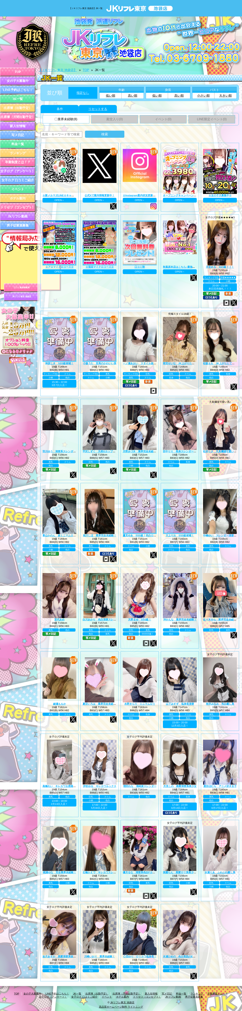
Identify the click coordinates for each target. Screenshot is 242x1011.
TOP (18, 71)
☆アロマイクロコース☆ (59, 266)
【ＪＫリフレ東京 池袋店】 (57, 70)
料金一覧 (17, 144)
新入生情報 (18, 126)
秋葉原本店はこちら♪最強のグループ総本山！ (189, 266)
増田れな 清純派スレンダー (139, 786)
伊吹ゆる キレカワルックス (99, 786)
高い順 (132, 95)
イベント (17, 189)
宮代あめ (59, 619)
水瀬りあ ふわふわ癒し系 (220, 872)
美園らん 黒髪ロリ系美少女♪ (180, 872)
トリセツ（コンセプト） (17, 207)
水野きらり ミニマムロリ (139, 703)
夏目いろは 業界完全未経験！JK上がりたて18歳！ (112, 703)
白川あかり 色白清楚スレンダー (102, 619)
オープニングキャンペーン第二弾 (182, 195)
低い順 (110, 95)
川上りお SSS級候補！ (180, 535)
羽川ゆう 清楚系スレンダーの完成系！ (65, 451)
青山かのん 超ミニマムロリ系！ (61, 535)
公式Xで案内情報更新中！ (100, 195)
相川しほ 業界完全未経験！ (99, 535)
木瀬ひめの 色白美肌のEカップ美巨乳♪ (186, 956)
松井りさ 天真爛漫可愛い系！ (221, 451)
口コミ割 (140, 266)
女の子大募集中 (18, 81)
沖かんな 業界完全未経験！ (180, 619)
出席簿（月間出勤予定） (17, 117)
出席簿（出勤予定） (18, 108)
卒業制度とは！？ (17, 162)
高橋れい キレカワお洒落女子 (60, 786)
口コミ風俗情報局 (22, 287)
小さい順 (203, 95)
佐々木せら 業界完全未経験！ (221, 619)
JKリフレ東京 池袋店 (21, 296)
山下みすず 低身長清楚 (180, 703)
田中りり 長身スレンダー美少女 (182, 451)
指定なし (83, 92)
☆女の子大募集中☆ (220, 195)
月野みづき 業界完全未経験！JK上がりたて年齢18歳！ (155, 451)
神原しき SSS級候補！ (59, 363)
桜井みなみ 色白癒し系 (220, 703)
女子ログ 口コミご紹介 (18, 180)
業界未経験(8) (66, 119)
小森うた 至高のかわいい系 (99, 363)
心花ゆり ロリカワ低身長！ (139, 956)
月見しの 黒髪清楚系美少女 (180, 786)
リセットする (97, 109)
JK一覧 (18, 99)
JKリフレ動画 (18, 216)
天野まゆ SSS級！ (139, 619)
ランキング (18, 153)
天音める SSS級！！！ (220, 266)
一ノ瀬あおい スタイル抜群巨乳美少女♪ (146, 363)
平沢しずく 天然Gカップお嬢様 (101, 451)
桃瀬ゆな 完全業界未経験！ (59, 872)
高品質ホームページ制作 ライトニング (121, 1006)
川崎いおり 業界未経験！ (99, 956)
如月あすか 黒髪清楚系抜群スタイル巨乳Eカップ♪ (72, 956)
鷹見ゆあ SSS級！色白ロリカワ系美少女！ (148, 535)
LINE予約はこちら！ (17, 90)
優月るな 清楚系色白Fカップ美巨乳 (144, 872)
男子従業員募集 (18, 225)
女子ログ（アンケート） (17, 171)
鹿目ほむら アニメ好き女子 (220, 786)
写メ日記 (17, 135)
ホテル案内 (18, 198)
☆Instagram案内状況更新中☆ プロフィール (148, 195)
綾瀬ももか (59, 703)
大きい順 (225, 95)
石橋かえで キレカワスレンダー (102, 872)
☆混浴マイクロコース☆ (100, 266)
